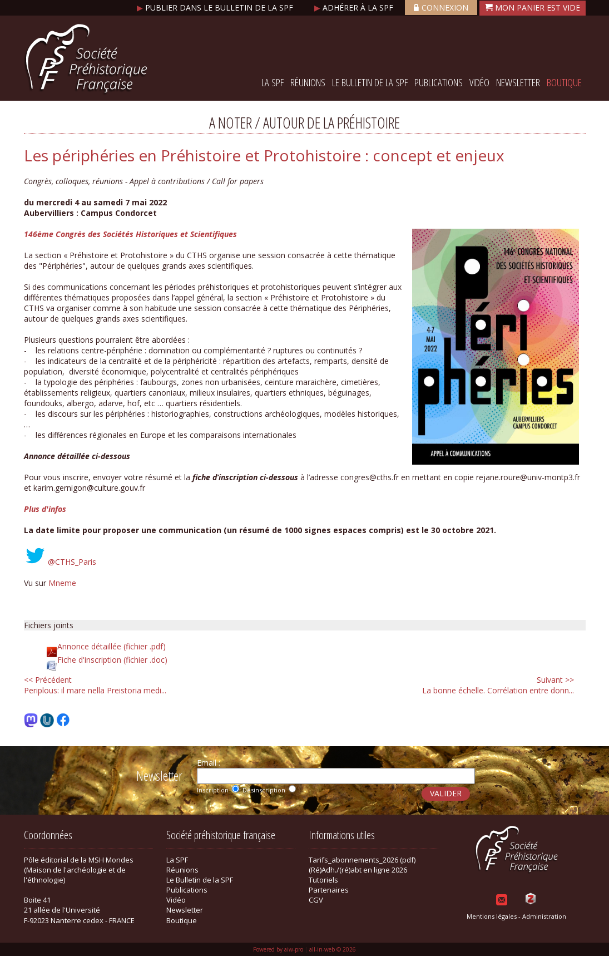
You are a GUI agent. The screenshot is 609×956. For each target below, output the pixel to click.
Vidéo (479, 82)
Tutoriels (323, 880)
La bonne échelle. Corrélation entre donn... (498, 685)
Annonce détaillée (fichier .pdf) (111, 646)
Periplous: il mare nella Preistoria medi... (95, 685)
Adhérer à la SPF (354, 7)
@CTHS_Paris (72, 561)
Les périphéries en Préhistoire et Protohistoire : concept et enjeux (264, 155)
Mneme (62, 583)
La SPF (272, 82)
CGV (316, 900)
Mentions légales (492, 916)
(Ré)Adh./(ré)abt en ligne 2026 (358, 870)
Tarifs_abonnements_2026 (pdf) (362, 860)
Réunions (307, 82)
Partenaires (329, 890)
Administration (544, 916)
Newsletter (518, 82)
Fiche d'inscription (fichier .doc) (112, 659)
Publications (438, 82)
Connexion (441, 7)
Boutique (564, 82)
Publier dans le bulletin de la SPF (216, 7)
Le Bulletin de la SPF (370, 82)
